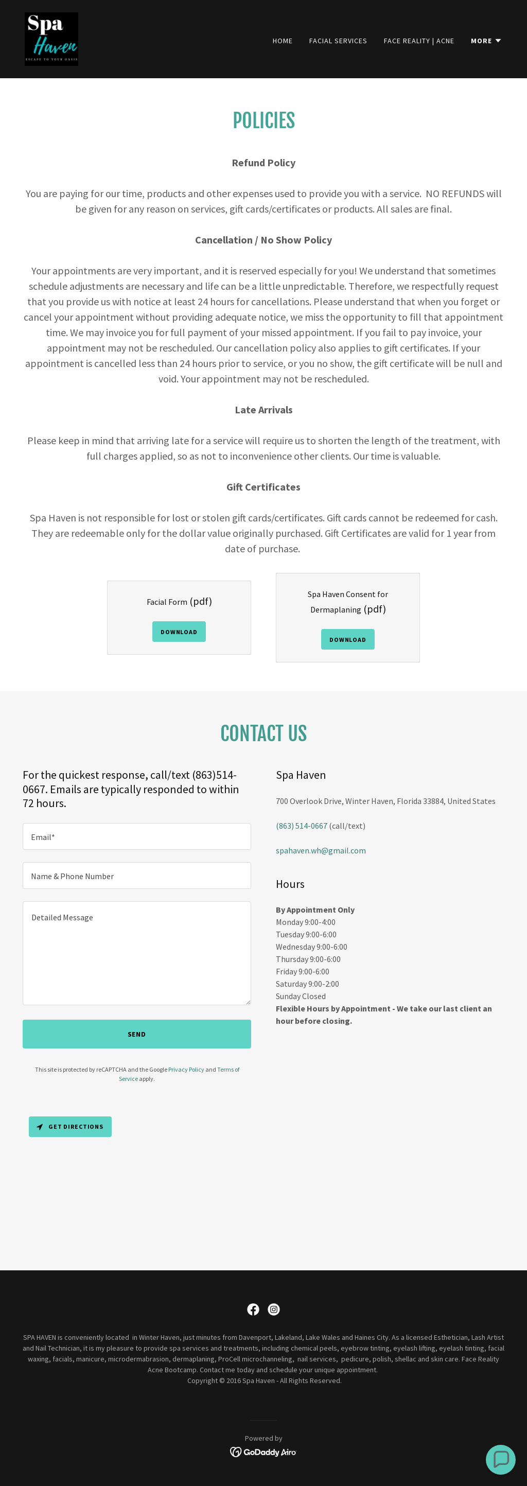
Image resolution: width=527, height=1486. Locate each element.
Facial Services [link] (338, 40)
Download (179, 632)
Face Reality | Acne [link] (419, 40)
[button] (486, 40)
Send (137, 1034)
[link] (51, 38)
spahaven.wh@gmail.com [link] (321, 850)
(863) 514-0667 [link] (301, 825)
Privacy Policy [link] (186, 1069)
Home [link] (283, 40)
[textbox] (137, 836)
